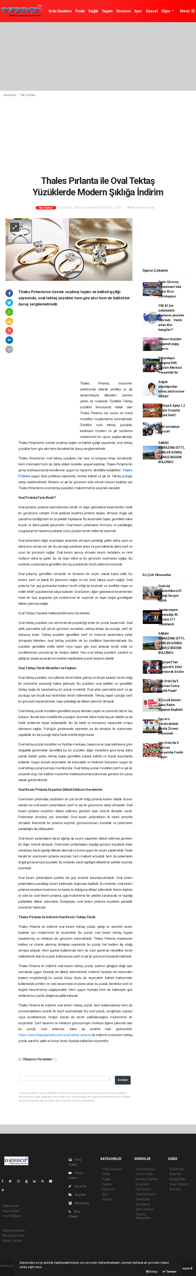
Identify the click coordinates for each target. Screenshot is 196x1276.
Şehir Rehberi (145, 1209)
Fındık (80, 11)
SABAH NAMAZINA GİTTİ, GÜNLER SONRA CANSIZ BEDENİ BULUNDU (171, 452)
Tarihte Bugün (146, 1194)
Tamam (169, 1271)
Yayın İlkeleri (11, 1211)
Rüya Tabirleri (179, 1184)
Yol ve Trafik (144, 1174)
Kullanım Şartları (13, 1230)
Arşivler (77, 1194)
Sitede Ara (177, 1169)
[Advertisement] (98, 56)
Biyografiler (178, 1179)
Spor (138, 11)
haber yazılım (9, 1270)
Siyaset (152, 11)
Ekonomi (123, 11)
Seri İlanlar (143, 1204)
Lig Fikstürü (143, 1189)
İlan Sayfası (28, 95)
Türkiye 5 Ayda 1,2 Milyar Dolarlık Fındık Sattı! (171, 410)
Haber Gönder (12, 1240)
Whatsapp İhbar (13, 1235)
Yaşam (107, 11)
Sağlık (93, 11)
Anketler (175, 1174)
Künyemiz (79, 1203)
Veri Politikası (11, 1216)
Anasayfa (10, 95)
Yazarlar (78, 1186)
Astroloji (175, 1189)
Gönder (123, 1080)
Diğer (166, 11)
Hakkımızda (10, 1206)
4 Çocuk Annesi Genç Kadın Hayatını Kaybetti (170, 704)
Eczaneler (143, 1184)
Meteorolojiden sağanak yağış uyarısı (169, 343)
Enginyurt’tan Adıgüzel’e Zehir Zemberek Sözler (171, 667)
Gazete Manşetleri (143, 1216)
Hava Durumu (145, 1169)
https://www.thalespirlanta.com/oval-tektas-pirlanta (54, 1035)
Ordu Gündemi (60, 11)
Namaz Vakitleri (147, 1179)
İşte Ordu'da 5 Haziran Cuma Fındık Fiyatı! (168, 685)
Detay (151, 1271)
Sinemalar (143, 1199)
